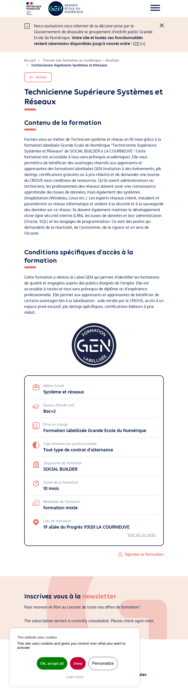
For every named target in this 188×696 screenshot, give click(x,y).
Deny (77, 663)
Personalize (103, 663)
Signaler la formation (144, 554)
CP (137, 43)
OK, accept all (52, 663)
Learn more (74, 677)
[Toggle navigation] (155, 8)
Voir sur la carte (141, 534)
